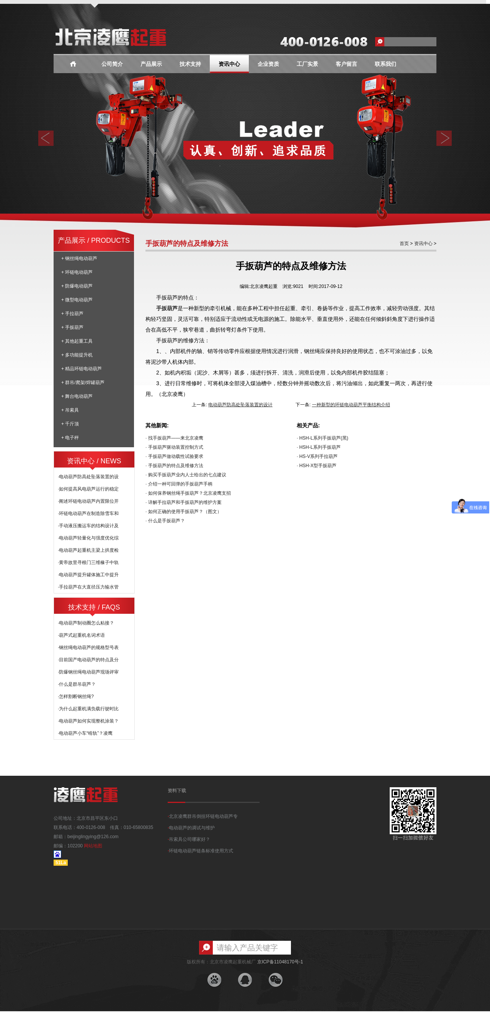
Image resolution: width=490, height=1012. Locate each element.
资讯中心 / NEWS (94, 461)
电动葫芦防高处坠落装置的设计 (240, 404)
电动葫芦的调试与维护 (191, 828)
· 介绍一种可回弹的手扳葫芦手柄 (178, 484)
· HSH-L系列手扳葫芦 (319, 447)
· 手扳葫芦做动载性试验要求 (174, 456)
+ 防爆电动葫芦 (77, 286)
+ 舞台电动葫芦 (77, 396)
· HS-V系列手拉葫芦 (317, 456)
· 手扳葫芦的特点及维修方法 (174, 465)
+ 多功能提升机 (77, 355)
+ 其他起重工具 (77, 341)
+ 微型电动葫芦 (77, 299)
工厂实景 (307, 64)
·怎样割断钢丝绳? (76, 696)
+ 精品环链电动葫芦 (81, 368)
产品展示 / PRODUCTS (94, 240)
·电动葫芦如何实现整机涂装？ (88, 721)
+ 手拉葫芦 (72, 313)
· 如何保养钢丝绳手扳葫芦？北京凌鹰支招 (188, 493)
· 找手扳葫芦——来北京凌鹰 (174, 438)
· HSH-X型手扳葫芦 (316, 465)
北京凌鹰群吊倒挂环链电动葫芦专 (203, 816)
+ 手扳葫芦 (72, 327)
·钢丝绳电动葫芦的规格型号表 (88, 647)
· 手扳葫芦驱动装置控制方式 (174, 447)
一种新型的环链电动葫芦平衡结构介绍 (351, 404)
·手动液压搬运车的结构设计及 (88, 525)
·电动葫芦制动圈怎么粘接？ (86, 623)
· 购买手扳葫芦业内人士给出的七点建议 (185, 474)
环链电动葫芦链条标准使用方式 (200, 850)
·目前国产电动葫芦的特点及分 (88, 659)
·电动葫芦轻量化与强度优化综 (88, 538)
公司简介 (112, 64)
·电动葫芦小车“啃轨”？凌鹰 (85, 733)
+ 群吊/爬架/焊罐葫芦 (83, 382)
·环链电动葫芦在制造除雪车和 (88, 513)
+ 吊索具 (70, 410)
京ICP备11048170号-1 (280, 962)
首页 (404, 243)
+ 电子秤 (70, 437)
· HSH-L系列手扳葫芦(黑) (322, 438)
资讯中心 (229, 64)
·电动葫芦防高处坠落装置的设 (88, 476)
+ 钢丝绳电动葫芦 (79, 258)
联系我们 (385, 64)
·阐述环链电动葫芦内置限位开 (88, 501)
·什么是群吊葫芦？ (77, 684)
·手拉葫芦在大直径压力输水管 (88, 587)
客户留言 (346, 64)
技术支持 (190, 64)
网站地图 (93, 846)
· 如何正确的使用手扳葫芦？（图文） (183, 511)
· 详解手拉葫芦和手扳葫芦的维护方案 (183, 502)
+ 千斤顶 (70, 424)
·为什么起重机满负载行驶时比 (88, 708)
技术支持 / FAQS (94, 607)
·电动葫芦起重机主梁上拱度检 (88, 550)
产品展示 (151, 64)
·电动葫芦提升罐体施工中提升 (88, 574)
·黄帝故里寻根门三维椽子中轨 (88, 562)
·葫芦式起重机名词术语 (81, 635)
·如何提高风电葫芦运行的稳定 (88, 489)
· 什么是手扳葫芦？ (165, 520)
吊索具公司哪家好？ (189, 839)
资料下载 (177, 790)
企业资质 (268, 64)
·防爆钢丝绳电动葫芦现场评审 (88, 672)
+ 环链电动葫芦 (77, 272)
